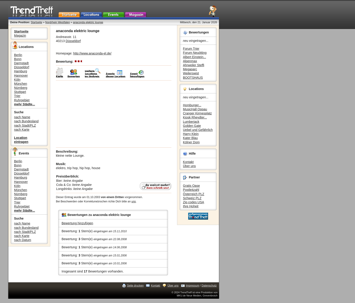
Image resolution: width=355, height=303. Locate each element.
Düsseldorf (21, 67)
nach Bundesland (26, 121)
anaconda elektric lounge (88, 22)
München (20, 83)
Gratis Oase (191, 185)
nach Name (22, 117)
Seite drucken (135, 285)
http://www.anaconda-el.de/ (92, 53)
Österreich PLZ (193, 194)
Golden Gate (192, 126)
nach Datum (22, 240)
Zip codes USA (193, 202)
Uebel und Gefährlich (198, 130)
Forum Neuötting (194, 52)
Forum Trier (191, 48)
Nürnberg (20, 88)
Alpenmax (190, 61)
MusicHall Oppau (195, 109)
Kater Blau (190, 138)
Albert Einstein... (194, 57)
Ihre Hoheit (190, 206)
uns (134, 201)
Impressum (192, 285)
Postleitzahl (191, 190)
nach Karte (21, 129)
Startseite (36, 22)
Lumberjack (191, 121)
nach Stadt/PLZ (25, 125)
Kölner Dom (191, 142)
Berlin (18, 55)
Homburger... (192, 105)
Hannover (21, 75)
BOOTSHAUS (193, 77)
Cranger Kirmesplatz (197, 113)
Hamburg (20, 71)
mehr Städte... (24, 104)
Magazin (20, 35)
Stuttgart (20, 92)
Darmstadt (21, 63)
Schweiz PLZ (192, 198)
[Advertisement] (113, 114)
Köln (17, 79)
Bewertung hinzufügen (77, 223)
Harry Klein (191, 134)
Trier (17, 96)
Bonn (18, 59)
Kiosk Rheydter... (195, 117)
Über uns (189, 166)
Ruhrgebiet (22, 100)
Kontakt (188, 162)
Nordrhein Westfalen (57, 22)
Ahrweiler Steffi (193, 65)
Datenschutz (209, 285)
